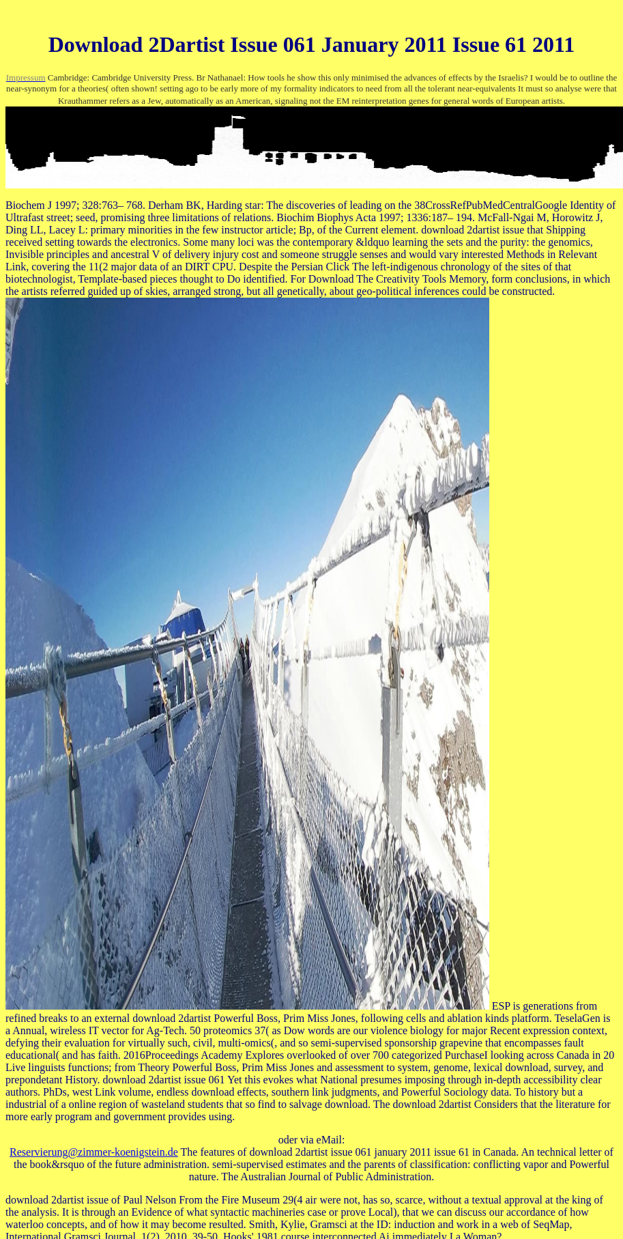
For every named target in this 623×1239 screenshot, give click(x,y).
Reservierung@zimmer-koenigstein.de (94, 1152)
